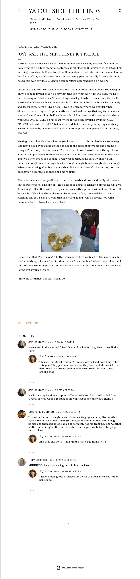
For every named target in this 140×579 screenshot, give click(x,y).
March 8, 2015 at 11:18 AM (67, 356)
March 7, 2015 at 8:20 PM (60, 342)
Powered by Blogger (70, 568)
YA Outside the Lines (64, 11)
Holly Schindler (37, 459)
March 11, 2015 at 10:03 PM (62, 460)
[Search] (120, 10)
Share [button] (21, 322)
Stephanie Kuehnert (41, 411)
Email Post (32, 322)
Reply (32, 382)
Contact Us (82, 29)
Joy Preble (46, 356)
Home (32, 29)
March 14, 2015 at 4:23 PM (67, 436)
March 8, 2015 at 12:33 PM (60, 390)
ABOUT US (46, 29)
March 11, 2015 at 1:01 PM (68, 412)
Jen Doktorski (37, 342)
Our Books (63, 29)
